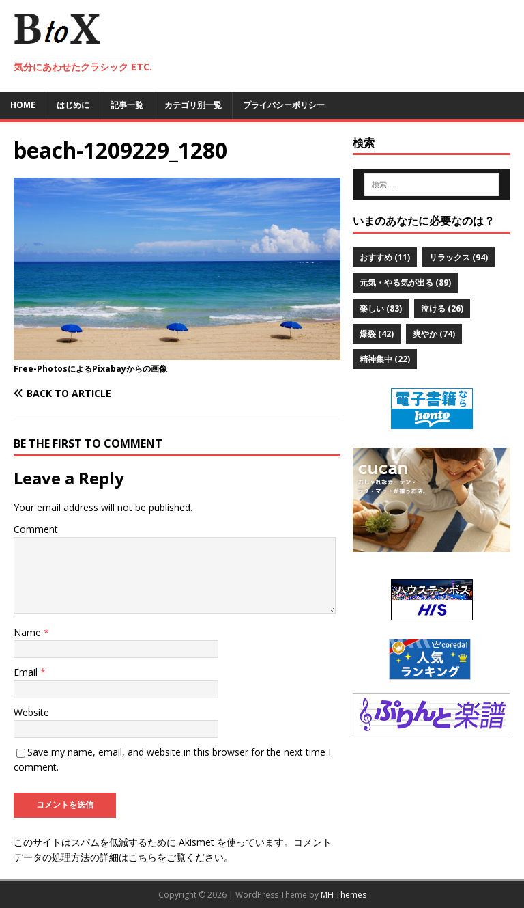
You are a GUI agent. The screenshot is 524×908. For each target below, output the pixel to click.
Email (27, 671)
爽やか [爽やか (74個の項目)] (434, 334)
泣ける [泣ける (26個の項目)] (442, 308)
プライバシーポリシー (284, 105)
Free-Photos (41, 368)
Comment (36, 529)
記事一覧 (127, 105)
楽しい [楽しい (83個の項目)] (381, 308)
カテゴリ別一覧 (193, 105)
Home (22, 105)
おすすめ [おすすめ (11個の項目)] (385, 257)
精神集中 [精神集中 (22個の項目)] (385, 359)
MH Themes (343, 894)
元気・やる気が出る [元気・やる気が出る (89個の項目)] (405, 282)
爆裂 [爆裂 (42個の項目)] (377, 334)
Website (31, 712)
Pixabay (109, 368)
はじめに (73, 105)
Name (29, 632)
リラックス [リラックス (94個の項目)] (458, 257)
